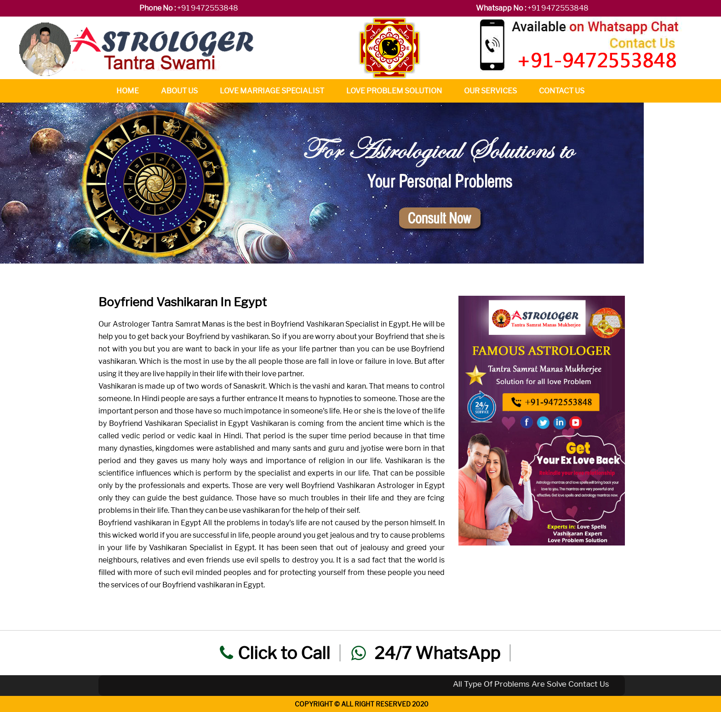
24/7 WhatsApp (425, 653)
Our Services (490, 90)
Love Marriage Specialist (272, 90)
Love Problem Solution (394, 90)
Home (127, 90)
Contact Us (561, 90)
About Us (179, 90)
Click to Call (275, 653)
